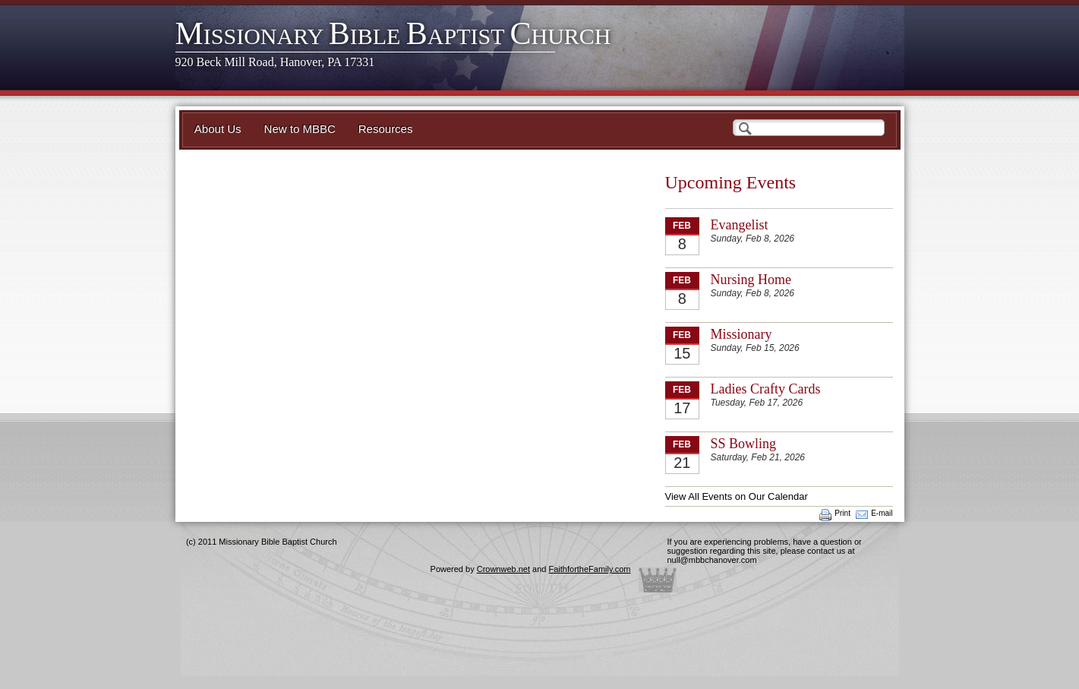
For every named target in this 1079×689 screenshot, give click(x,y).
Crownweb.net (503, 569)
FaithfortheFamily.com (590, 569)
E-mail (881, 513)
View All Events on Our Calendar (736, 496)
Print (842, 513)
